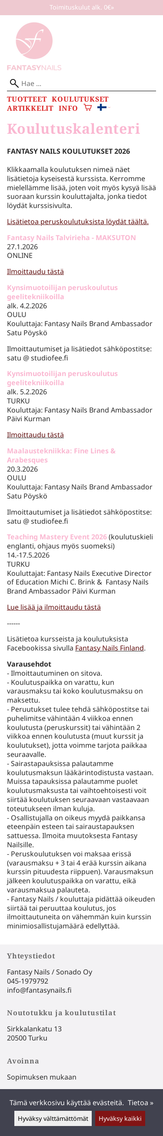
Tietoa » (140, 1102)
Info (68, 108)
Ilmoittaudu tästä (35, 434)
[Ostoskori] (87, 108)
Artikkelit (30, 108)
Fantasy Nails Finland (109, 648)
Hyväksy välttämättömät (53, 1118)
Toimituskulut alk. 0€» (82, 7)
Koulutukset (80, 99)
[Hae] (81, 83)
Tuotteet (27, 99)
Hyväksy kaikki (120, 1118)
